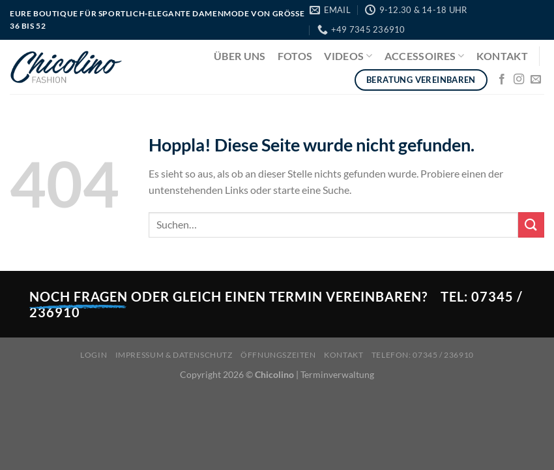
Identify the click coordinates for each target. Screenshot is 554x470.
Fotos (295, 56)
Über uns (240, 56)
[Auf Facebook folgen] (502, 80)
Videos (348, 56)
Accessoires (425, 56)
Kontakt (502, 56)
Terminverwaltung (337, 374)
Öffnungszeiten (278, 355)
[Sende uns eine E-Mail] (536, 80)
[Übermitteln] (531, 225)
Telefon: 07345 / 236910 (423, 355)
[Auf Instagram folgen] (519, 80)
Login (93, 355)
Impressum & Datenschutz (174, 355)
